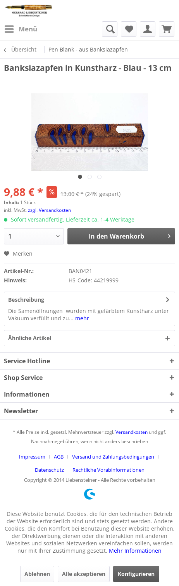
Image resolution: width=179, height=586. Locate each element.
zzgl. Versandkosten (49, 210)
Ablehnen (37, 573)
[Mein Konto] (147, 29)
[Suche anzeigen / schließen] (109, 29)
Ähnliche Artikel (29, 338)
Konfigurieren (136, 573)
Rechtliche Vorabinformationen (108, 469)
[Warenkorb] (166, 29)
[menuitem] (20, 29)
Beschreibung (26, 299)
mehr (81, 318)
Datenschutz (49, 469)
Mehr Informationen (135, 550)
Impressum (32, 456)
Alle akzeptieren (83, 573)
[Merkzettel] (128, 29)
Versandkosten (131, 432)
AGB (59, 456)
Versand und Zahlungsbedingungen (113, 456)
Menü (21, 28)
